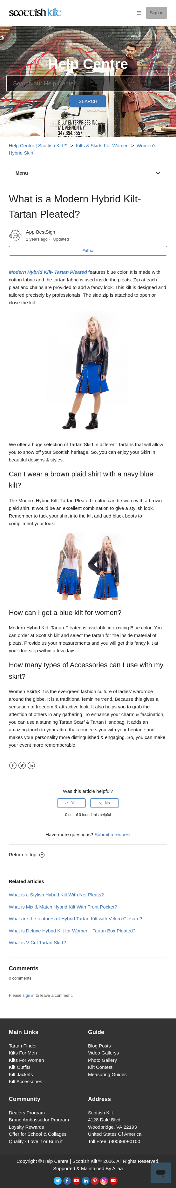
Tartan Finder (23, 1045)
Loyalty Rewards (26, 1127)
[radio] (71, 803)
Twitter (22, 766)
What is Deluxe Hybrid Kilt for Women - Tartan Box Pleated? (72, 930)
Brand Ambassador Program (39, 1119)
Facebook (13, 766)
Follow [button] (88, 251)
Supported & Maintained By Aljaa (88, 1168)
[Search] (88, 83)
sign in (29, 995)
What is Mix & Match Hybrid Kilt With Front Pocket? (63, 906)
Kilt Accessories (25, 1081)
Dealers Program (27, 1112)
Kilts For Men (23, 1052)
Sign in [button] (157, 12)
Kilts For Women (26, 1060)
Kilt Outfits (19, 1067)
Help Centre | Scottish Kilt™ (38, 145)
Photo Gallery (102, 1060)
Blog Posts (99, 1045)
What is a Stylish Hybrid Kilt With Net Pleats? (56, 894)
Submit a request (112, 834)
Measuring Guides (107, 1074)
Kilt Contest (100, 1067)
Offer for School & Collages (37, 1134)
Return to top (26, 854)
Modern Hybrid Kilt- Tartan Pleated (48, 272)
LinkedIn (31, 766)
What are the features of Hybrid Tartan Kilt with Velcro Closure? (75, 918)
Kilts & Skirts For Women (102, 145)
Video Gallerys (103, 1052)
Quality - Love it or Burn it (36, 1141)
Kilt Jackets (21, 1074)
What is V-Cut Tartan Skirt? (37, 942)
